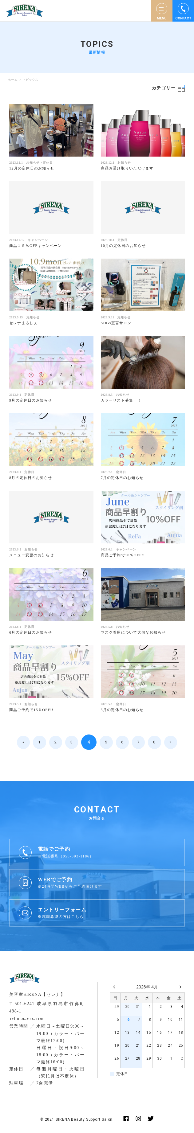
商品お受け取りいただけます (129, 168)
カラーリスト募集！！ (123, 401)
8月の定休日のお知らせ (32, 479)
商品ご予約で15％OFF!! (33, 712)
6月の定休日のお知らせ (32, 635)
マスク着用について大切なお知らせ (136, 635)
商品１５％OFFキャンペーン (37, 246)
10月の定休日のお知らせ (125, 246)
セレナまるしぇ (24, 323)
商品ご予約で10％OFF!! (124, 557)
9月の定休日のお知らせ (32, 401)
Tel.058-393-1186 (28, 1022)
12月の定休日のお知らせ (33, 168)
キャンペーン (38, 240)
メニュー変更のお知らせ (33, 557)
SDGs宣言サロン (117, 323)
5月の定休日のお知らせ (124, 712)
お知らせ (33, 162)
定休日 (48, 162)
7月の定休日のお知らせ (124, 479)
